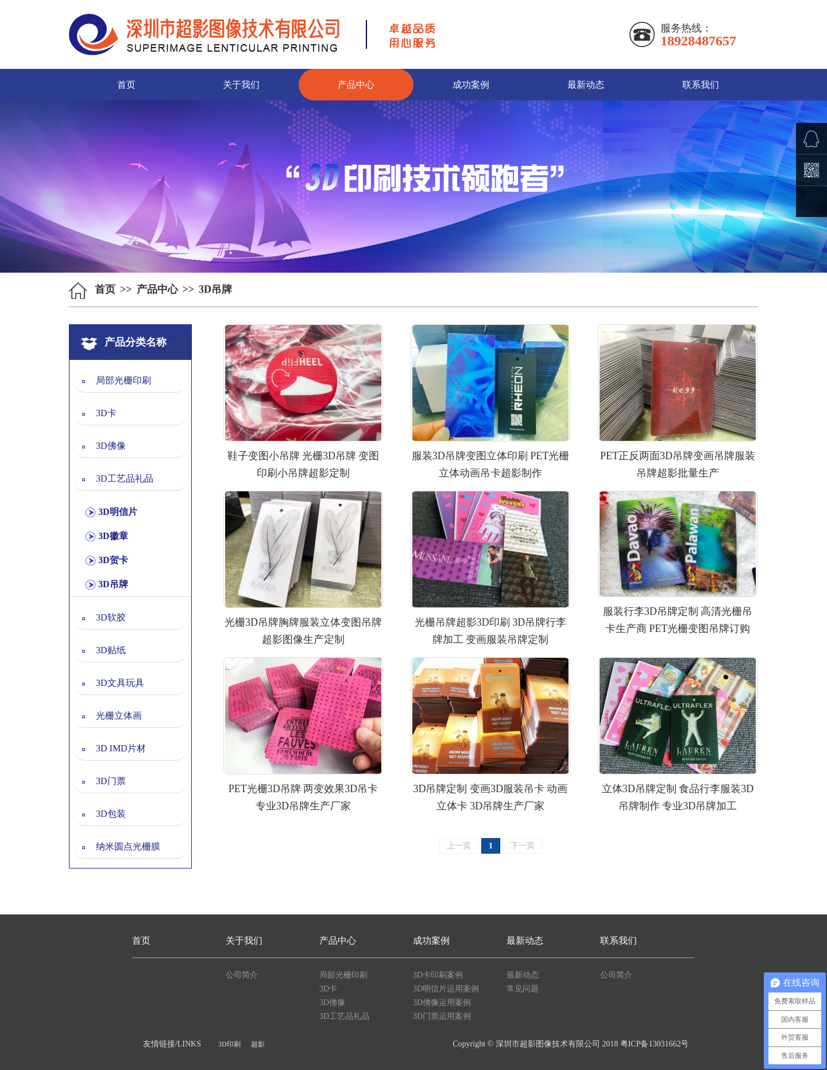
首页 (126, 85)
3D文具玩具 (120, 683)
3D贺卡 (113, 560)
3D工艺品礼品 (124, 478)
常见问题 (523, 988)
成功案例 (471, 85)
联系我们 (700, 85)
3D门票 (111, 781)
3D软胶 (111, 617)
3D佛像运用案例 (442, 1002)
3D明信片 (117, 512)
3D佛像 (111, 446)
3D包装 (111, 814)
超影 (258, 1044)
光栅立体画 (119, 715)
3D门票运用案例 (442, 1016)
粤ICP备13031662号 (654, 1044)
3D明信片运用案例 (446, 988)
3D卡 (106, 413)
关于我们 (241, 85)
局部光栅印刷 (123, 380)
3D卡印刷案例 (438, 975)
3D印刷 (229, 1044)
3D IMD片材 (121, 748)
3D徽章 (113, 536)
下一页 (523, 846)
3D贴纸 (111, 650)
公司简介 (242, 975)
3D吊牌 (113, 584)
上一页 (459, 846)
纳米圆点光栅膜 (128, 846)
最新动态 (585, 85)
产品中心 (356, 85)
